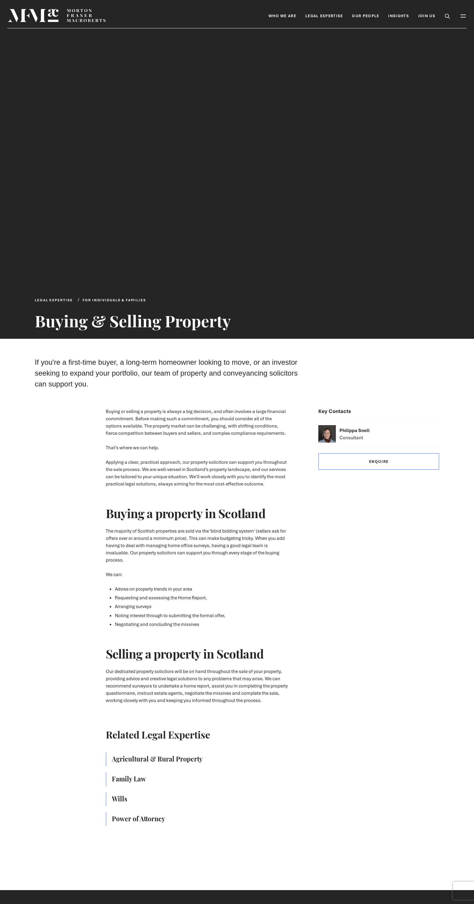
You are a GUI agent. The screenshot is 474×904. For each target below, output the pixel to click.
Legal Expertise (324, 15)
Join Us (426, 15)
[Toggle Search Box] (447, 15)
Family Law (129, 778)
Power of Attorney (138, 818)
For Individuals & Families (114, 300)
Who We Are (282, 15)
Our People (365, 15)
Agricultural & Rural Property (157, 758)
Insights (398, 15)
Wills (119, 798)
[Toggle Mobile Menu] (463, 15)
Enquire (379, 461)
